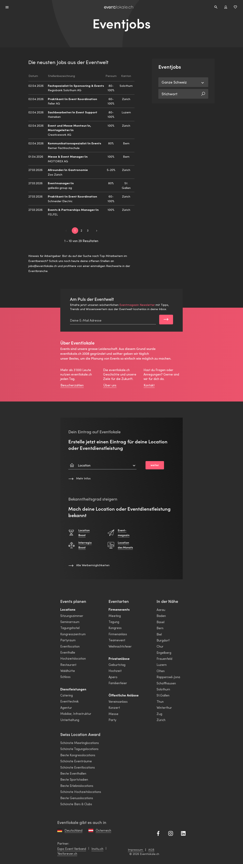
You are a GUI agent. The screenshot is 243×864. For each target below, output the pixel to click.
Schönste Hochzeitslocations (80, 791)
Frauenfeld (164, 658)
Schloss (65, 677)
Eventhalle (67, 652)
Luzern (162, 664)
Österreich (103, 830)
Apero (113, 677)
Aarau (161, 609)
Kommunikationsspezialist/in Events (74, 143)
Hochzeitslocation (73, 658)
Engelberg (164, 652)
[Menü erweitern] (7, 7)
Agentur (66, 707)
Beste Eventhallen (73, 773)
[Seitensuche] (215, 7)
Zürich (161, 720)
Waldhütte (67, 670)
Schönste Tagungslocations (79, 749)
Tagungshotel (70, 628)
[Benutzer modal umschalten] (225, 7)
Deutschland (73, 830)
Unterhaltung (69, 720)
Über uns (109, 385)
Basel (160, 622)
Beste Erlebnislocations (76, 785)
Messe (113, 714)
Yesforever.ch (67, 853)
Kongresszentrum (73, 634)
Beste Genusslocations (76, 798)
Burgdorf (163, 640)
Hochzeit (115, 670)
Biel (159, 634)
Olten (161, 671)
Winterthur (164, 707)
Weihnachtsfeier (120, 646)
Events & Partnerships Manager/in (73, 209)
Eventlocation (70, 646)
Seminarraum (69, 622)
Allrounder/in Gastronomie (68, 170)
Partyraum (68, 640)
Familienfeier (118, 683)
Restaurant (68, 664)
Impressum (136, 850)
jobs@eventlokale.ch (42, 266)
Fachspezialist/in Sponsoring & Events (76, 85)
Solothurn (163, 689)
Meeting (115, 616)
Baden (161, 616)
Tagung (114, 622)
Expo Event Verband (71, 848)
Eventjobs (121, 23)
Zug (159, 714)
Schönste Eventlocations (77, 767)
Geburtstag (117, 664)
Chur (160, 646)
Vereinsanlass (118, 701)
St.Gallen (163, 695)
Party (112, 720)
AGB (151, 850)
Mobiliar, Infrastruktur (75, 713)
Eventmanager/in (61, 183)
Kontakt (149, 385)
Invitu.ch (97, 848)
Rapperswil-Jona (168, 677)
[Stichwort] (179, 94)
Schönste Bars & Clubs (76, 804)
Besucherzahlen (72, 385)
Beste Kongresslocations (77, 755)
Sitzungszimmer (71, 616)
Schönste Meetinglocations (79, 743)
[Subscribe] (166, 319)
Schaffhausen (166, 683)
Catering (66, 695)
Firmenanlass (118, 634)
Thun (160, 701)
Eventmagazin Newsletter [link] (137, 305)
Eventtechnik (69, 701)
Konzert (114, 707)
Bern (160, 628)
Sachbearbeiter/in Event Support (72, 112)
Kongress (115, 628)
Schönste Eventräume (76, 761)
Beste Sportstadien (74, 779)
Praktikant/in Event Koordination (72, 99)
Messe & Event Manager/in (68, 156)
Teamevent (117, 640)
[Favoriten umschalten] (235, 7)
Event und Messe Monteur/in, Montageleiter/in (69, 127)
